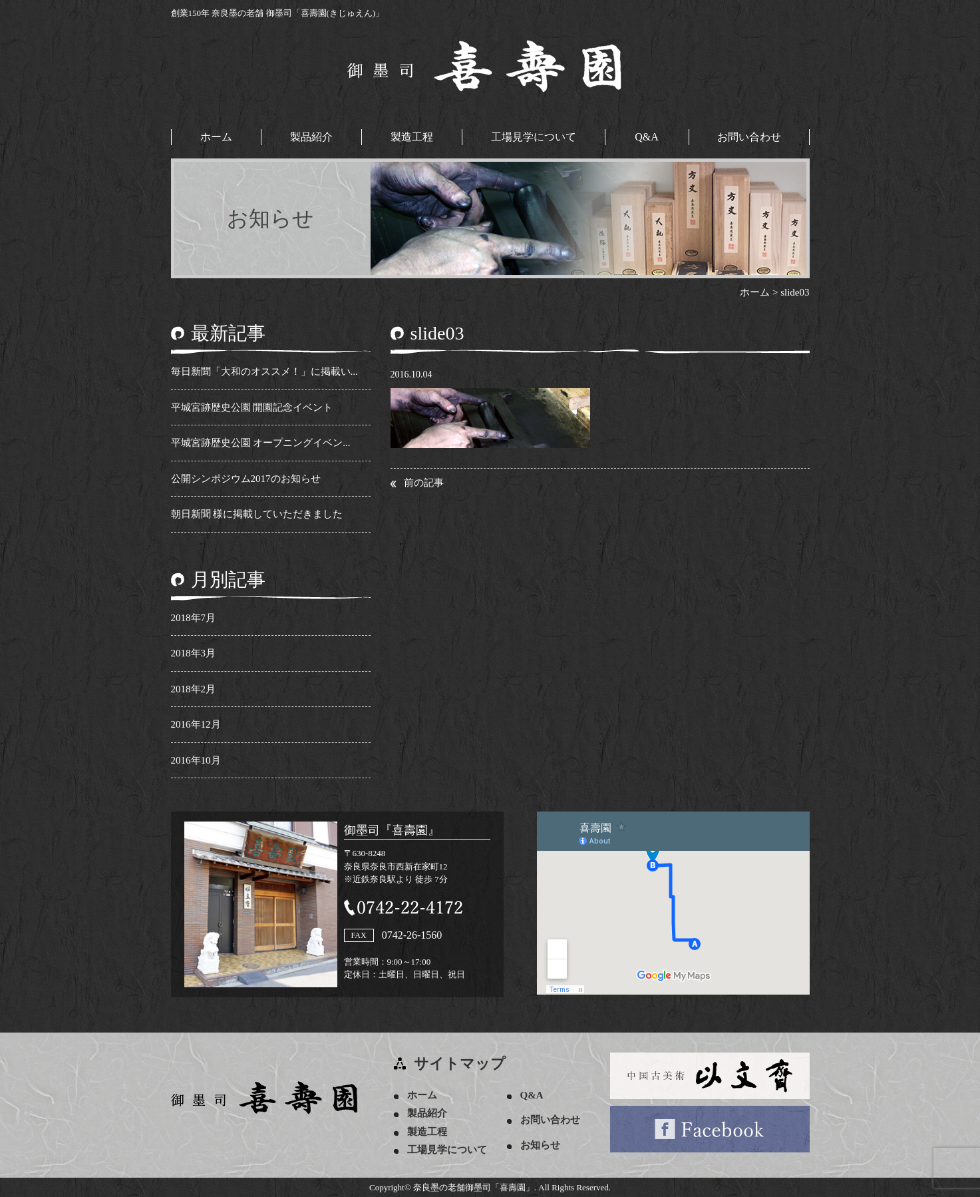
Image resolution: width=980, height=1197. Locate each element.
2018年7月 (193, 617)
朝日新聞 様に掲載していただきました (257, 514)
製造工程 (412, 136)
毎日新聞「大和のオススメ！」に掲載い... (264, 371)
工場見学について (533, 136)
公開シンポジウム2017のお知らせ (246, 478)
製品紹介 (311, 136)
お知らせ (540, 1145)
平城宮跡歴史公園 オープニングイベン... (261, 442)
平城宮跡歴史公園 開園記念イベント (252, 407)
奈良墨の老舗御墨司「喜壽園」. (474, 1187)
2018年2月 (193, 689)
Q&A (647, 136)
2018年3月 (193, 653)
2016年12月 (196, 724)
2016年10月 (196, 760)
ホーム (216, 136)
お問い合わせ (749, 136)
